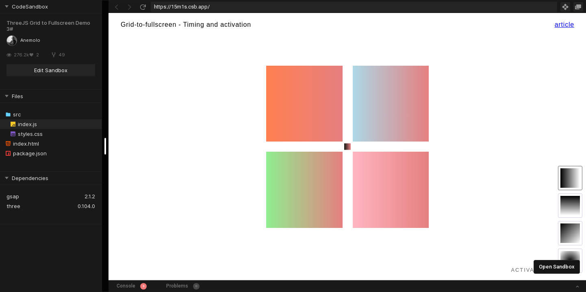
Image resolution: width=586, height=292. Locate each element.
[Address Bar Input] (354, 7)
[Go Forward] (130, 7)
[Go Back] (117, 7)
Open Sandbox (557, 267)
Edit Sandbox (50, 70)
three (13, 206)
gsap (13, 196)
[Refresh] (143, 7)
